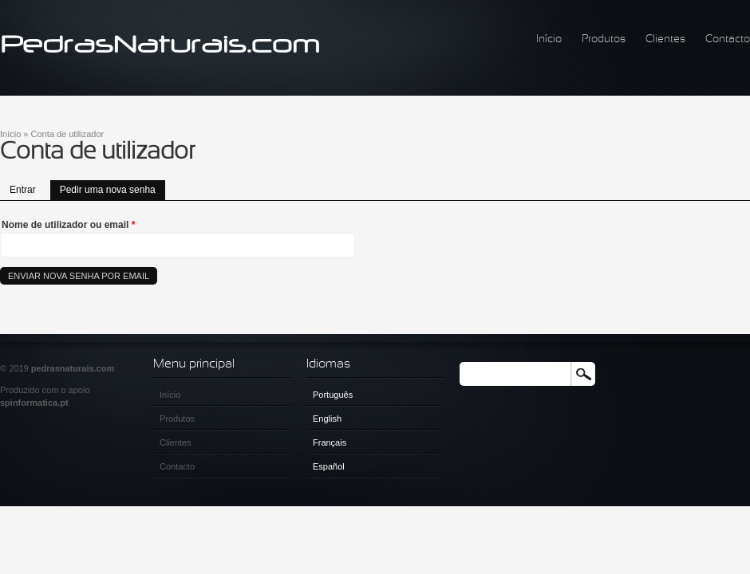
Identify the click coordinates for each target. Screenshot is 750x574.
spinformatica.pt (34, 402)
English (327, 418)
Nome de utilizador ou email (68, 224)
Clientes (665, 39)
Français (329, 442)
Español (329, 466)
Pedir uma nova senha (112, 187)
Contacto (727, 39)
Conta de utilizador (68, 134)
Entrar (23, 189)
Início (549, 39)
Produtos (604, 39)
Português (333, 394)
